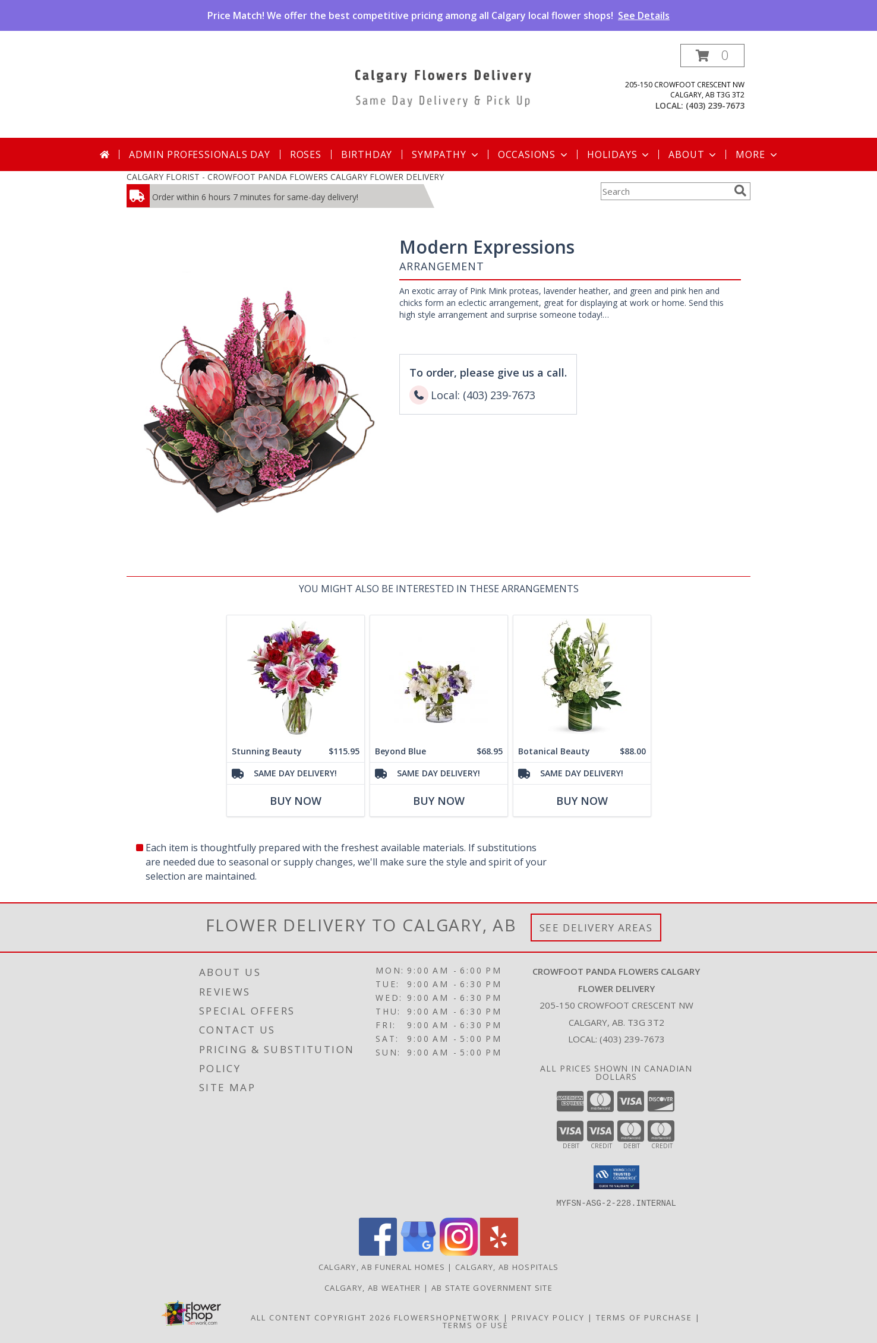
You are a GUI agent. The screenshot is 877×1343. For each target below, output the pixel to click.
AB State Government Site (492, 1287)
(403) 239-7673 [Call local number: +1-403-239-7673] (715, 105)
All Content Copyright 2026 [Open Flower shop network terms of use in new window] (321, 1317)
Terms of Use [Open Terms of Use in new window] (476, 1324)
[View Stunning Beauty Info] (295, 678)
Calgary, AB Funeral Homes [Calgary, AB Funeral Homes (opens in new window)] (382, 1266)
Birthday (366, 154)
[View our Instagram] (459, 1251)
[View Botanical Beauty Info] (582, 678)
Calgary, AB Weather (372, 1287)
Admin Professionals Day (199, 154)
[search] (740, 190)
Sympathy (446, 154)
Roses (305, 154)
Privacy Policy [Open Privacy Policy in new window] (548, 1317)
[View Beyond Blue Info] (438, 678)
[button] (712, 55)
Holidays (619, 154)
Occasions (534, 154)
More (757, 154)
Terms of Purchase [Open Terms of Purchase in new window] (644, 1317)
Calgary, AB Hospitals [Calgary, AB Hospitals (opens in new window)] (507, 1266)
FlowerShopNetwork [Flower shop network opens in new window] (447, 1317)
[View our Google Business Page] (418, 1251)
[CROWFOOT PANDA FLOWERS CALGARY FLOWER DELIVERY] (443, 85)
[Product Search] (664, 191)
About (693, 154)
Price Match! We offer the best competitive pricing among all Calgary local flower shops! (438, 15)
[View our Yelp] (499, 1251)
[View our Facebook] (378, 1251)
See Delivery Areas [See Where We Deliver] (596, 927)
